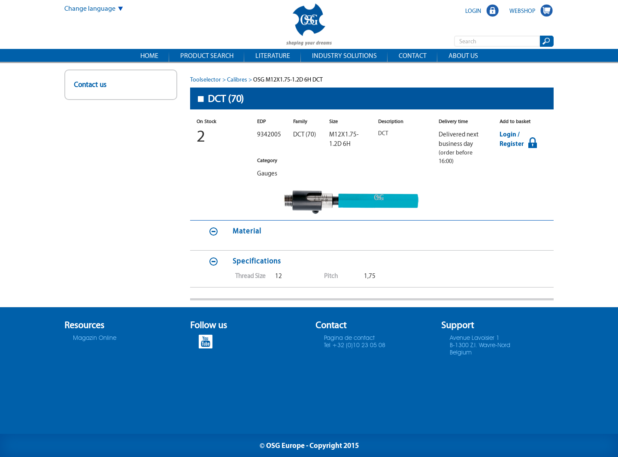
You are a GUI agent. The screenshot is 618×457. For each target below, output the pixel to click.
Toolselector (205, 79)
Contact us (90, 84)
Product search (206, 55)
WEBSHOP (522, 10)
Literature (272, 55)
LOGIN (473, 10)
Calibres (237, 79)
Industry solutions (344, 55)
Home (149, 55)
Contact (413, 55)
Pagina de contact (349, 338)
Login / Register (512, 139)
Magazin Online (94, 338)
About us (463, 55)
